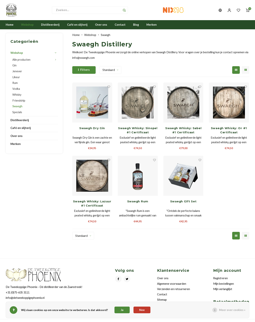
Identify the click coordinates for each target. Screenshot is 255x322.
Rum (15, 83)
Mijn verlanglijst (222, 289)
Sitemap (162, 300)
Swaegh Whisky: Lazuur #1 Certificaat (92, 204)
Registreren (220, 279)
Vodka (16, 89)
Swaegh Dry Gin (92, 129)
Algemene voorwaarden (171, 284)
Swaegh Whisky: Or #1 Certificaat (229, 131)
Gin (14, 66)
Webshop (27, 25)
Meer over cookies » (232, 310)
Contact (120, 25)
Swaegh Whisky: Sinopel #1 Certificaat (137, 131)
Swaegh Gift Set (183, 202)
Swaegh (17, 107)
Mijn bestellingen (223, 284)
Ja (122, 310)
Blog (136, 25)
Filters (84, 70)
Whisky (16, 95)
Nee (142, 310)
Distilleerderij (50, 25)
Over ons (101, 25)
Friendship (18, 101)
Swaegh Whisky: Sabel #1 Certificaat (183, 131)
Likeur (16, 78)
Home (10, 25)
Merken (151, 25)
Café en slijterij (77, 25)
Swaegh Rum (137, 202)
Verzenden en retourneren (173, 289)
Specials (17, 112)
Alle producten (21, 60)
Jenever (17, 72)
